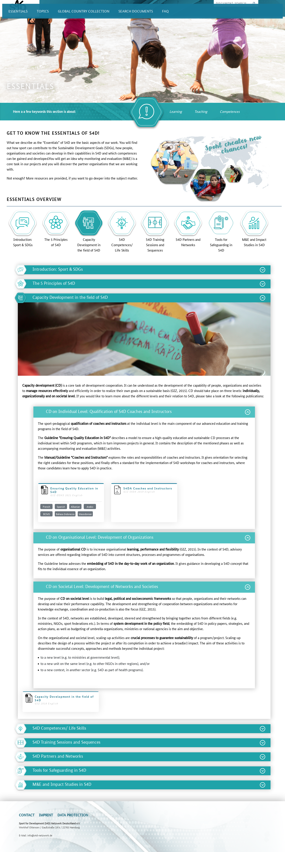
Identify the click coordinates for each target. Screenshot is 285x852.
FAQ (165, 11)
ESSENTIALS (18, 11)
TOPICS (43, 11)
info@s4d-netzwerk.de (39, 835)
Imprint (46, 815)
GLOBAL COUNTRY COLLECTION (83, 11)
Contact (27, 815)
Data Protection (72, 815)
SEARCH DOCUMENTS (135, 11)
